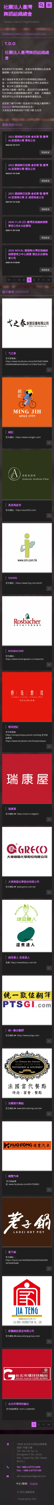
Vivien (12, 578)
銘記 (10, 432)
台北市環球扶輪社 (18, 1404)
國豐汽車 (13, 1176)
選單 (49, 5)
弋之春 (12, 353)
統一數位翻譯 (16, 1030)
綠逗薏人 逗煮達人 (19, 957)
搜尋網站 (41, 5)
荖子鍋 (12, 1252)
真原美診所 (14, 505)
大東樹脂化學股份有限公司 (23, 881)
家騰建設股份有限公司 (21, 1331)
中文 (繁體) (22, 1483)
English (34, 1483)
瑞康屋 (12, 808)
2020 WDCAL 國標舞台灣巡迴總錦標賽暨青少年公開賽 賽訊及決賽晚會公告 (28, 254)
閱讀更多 (46, 152)
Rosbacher (16, 651)
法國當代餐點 (16, 1103)
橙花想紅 (13, 727)
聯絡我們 (6, 106)
